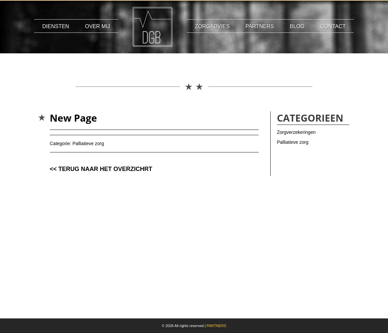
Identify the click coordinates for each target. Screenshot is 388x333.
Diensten (55, 26)
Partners (259, 26)
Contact (333, 26)
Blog (297, 26)
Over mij (97, 26)
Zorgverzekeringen (296, 132)
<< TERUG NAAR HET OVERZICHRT (101, 169)
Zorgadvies (212, 26)
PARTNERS (216, 326)
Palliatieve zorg (88, 143)
